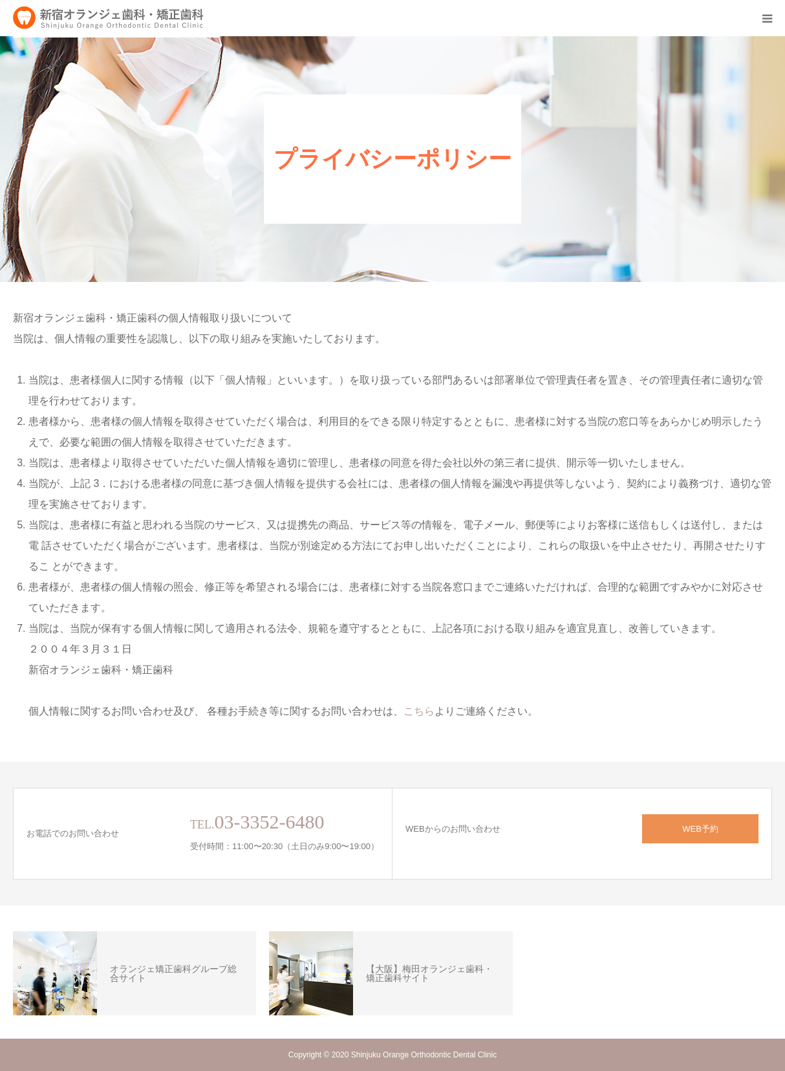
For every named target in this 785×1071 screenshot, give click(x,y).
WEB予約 (700, 829)
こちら (419, 711)
